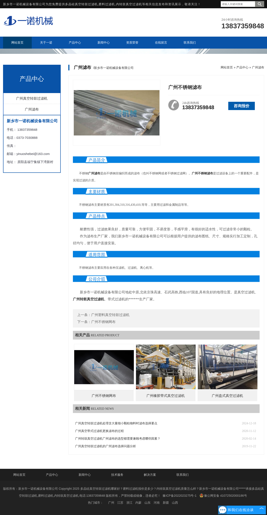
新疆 (166, 502)
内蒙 (138, 502)
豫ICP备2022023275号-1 (179, 495)
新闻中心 (85, 474)
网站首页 (227, 67)
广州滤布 (32, 109)
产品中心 (242, 67)
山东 (147, 502)
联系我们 (182, 474)
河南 (157, 502)
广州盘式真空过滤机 (227, 396)
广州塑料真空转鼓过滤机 (110, 315)
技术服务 (117, 474)
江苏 (120, 502)
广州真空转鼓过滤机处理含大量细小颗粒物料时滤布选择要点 (116, 423)
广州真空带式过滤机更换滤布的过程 (99, 431)
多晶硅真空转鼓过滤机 (81, 4)
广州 (111, 502)
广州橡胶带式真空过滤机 (165, 396)
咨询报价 (241, 106)
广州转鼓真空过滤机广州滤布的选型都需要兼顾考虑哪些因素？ (117, 438)
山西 (175, 502)
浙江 (129, 502)
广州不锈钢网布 (103, 322)
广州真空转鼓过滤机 (31, 98)
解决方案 (150, 474)
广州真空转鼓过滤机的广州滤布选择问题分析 (105, 446)
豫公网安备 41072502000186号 (223, 495)
